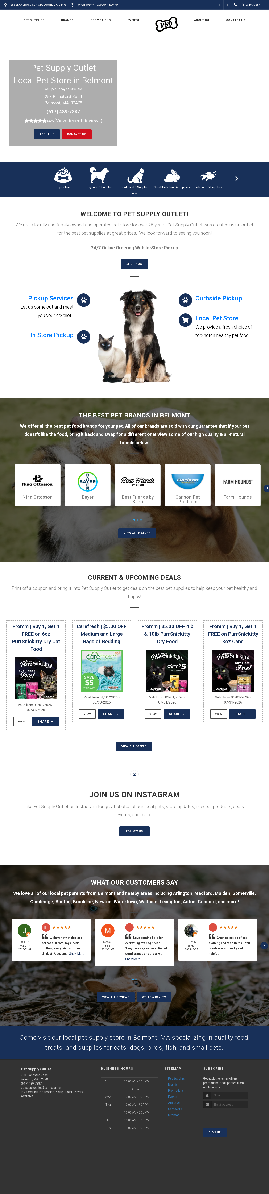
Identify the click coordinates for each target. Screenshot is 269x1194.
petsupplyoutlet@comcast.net (41, 1087)
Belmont (106, 893)
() (78, 120)
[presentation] (225, 1116)
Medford (203, 893)
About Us (46, 134)
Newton (103, 901)
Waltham (148, 901)
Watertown (125, 901)
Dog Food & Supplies (99, 187)
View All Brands (137, 533)
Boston (63, 901)
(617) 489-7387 (63, 111)
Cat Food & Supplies (135, 187)
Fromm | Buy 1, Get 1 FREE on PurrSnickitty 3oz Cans (233, 633)
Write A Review (154, 997)
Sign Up (215, 1132)
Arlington (182, 893)
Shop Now (134, 264)
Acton (189, 901)
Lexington (170, 901)
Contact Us (76, 134)
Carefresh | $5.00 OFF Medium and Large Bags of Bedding (102, 633)
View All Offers (134, 746)
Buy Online (63, 187)
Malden (222, 893)
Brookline (83, 901)
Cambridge (41, 901)
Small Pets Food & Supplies (172, 187)
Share (45, 721)
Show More (76, 953)
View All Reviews (115, 997)
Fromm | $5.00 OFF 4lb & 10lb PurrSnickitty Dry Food (167, 633)
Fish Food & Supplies (208, 187)
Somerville (243, 893)
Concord (207, 901)
